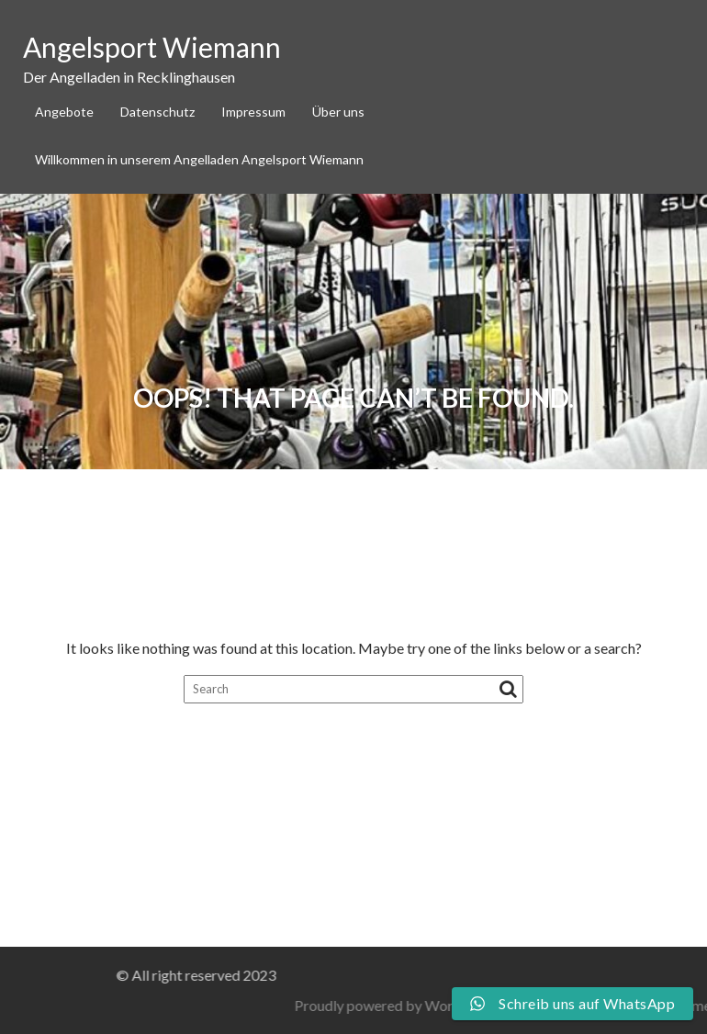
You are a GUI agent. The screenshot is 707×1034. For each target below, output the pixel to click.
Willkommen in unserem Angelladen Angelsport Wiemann (199, 159)
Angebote (64, 111)
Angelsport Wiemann (152, 46)
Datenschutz (157, 111)
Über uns (338, 111)
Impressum (253, 111)
